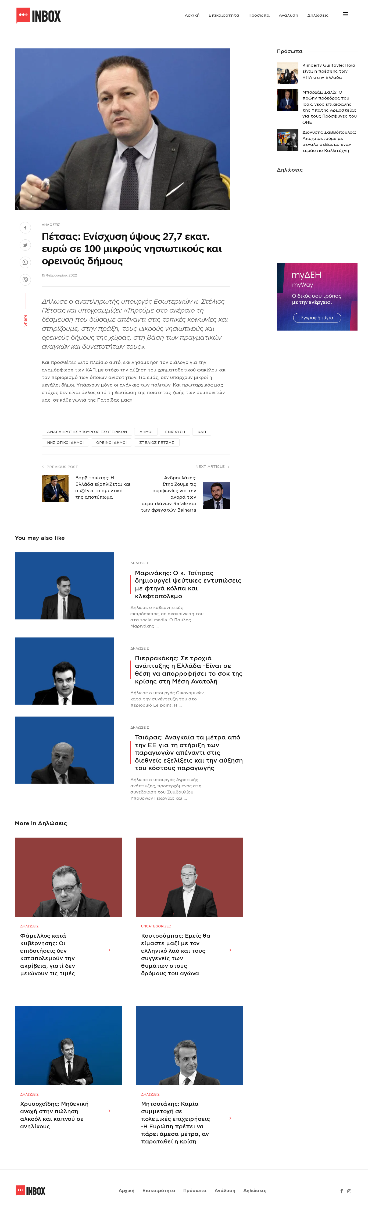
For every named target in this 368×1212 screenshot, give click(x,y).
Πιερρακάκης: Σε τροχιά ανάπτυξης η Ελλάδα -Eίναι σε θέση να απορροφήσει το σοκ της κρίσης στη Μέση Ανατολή (188, 670)
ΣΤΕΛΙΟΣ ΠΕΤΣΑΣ (156, 443)
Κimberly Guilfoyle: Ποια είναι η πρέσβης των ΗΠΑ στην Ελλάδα (328, 71)
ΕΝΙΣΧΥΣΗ (175, 432)
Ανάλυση (288, 15)
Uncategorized (156, 926)
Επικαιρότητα (224, 15)
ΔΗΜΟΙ (146, 432)
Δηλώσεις (317, 15)
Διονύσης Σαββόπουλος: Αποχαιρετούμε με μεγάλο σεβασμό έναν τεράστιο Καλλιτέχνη (329, 141)
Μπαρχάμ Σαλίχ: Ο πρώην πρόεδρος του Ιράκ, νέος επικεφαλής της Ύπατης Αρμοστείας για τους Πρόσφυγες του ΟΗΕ (329, 107)
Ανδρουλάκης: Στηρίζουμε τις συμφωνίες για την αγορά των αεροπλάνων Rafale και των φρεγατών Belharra (168, 494)
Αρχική (192, 15)
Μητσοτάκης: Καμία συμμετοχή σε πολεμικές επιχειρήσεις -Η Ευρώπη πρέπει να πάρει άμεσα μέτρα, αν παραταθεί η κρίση (175, 1123)
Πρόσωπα (259, 15)
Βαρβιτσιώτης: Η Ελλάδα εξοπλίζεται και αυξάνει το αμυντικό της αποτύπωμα (102, 487)
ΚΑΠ (202, 432)
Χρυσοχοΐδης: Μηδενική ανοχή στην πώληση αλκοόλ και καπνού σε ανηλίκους (54, 1115)
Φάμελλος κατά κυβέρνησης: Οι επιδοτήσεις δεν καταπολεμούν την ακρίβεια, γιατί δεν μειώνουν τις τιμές (47, 955)
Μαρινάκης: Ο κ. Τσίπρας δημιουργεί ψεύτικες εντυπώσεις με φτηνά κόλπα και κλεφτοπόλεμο (188, 584)
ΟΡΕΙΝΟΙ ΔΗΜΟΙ (111, 443)
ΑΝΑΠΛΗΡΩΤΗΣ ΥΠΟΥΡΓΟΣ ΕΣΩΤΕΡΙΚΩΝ (87, 432)
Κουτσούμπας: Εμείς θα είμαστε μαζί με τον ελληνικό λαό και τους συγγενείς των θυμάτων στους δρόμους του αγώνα (175, 955)
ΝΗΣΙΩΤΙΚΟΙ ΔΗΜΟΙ (65, 443)
